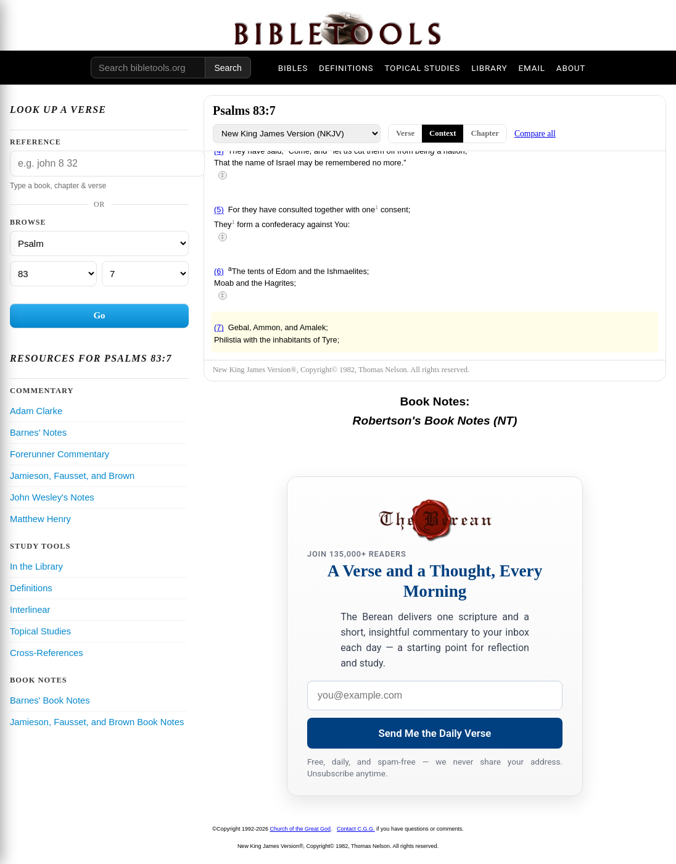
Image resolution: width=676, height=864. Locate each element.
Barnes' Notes (38, 433)
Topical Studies (40, 631)
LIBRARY (489, 68)
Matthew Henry (40, 519)
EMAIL (531, 68)
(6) (219, 271)
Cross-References (46, 653)
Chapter (485, 133)
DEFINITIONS (346, 68)
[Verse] (145, 273)
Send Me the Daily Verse (435, 733)
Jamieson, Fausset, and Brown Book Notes (97, 722)
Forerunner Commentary (59, 454)
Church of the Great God (300, 829)
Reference (35, 142)
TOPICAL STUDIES (422, 68)
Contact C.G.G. (356, 829)
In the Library (36, 566)
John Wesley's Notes (52, 497)
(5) (219, 210)
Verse (405, 133)
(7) (219, 327)
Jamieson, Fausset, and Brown (72, 476)
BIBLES (293, 68)
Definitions (31, 588)
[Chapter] (53, 273)
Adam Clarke (36, 411)
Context (442, 133)
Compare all (535, 133)
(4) (219, 151)
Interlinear (30, 610)
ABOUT (570, 68)
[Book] (99, 243)
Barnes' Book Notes (50, 700)
